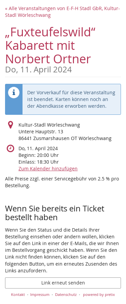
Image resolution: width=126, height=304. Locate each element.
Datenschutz (66, 294)
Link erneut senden (63, 282)
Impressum (39, 294)
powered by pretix (99, 294)
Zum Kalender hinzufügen (48, 168)
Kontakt (18, 294)
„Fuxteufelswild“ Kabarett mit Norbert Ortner (63, 49)
